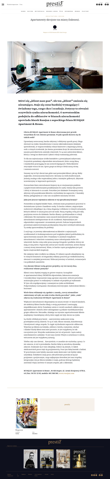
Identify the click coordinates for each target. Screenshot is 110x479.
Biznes (23, 11)
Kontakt (46, 474)
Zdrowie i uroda (52, 11)
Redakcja (24, 474)
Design (65, 32)
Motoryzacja (39, 11)
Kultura (30, 11)
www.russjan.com (66, 373)
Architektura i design (55, 16)
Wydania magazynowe (12, 4)
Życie (61, 11)
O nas (21, 4)
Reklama (30, 474)
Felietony (85, 11)
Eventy (52, 474)
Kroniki (77, 11)
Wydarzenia (69, 11)
